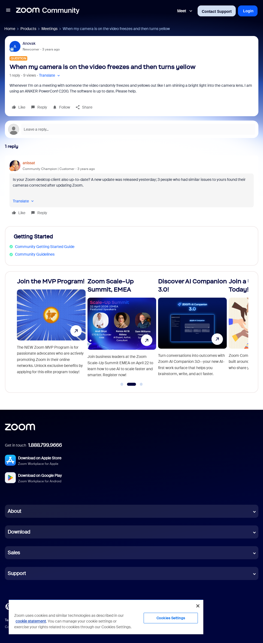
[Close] (197, 606)
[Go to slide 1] (121, 384)
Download (19, 532)
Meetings (49, 28)
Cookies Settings (170, 618)
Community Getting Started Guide (44, 246)
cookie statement (31, 621)
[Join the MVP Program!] (51, 329)
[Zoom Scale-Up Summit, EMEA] (121, 329)
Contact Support (217, 11)
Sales (14, 552)
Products (28, 28)
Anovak (29, 43)
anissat (29, 162)
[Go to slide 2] (131, 384)
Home (9, 28)
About (14, 511)
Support (17, 573)
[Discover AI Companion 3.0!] (192, 329)
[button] (8, 11)
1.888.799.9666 (45, 445)
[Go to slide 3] (141, 384)
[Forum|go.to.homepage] (48, 11)
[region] (106, 616)
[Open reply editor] (131, 129)
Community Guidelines (35, 254)
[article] (132, 188)
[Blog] (8, 606)
